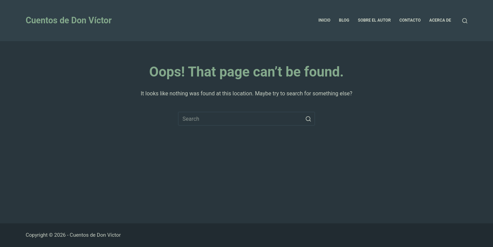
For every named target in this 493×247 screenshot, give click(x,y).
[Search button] (308, 119)
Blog (344, 20)
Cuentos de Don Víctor (69, 20)
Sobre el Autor (374, 20)
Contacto (409, 20)
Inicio (324, 20)
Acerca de (440, 20)
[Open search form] (464, 20)
